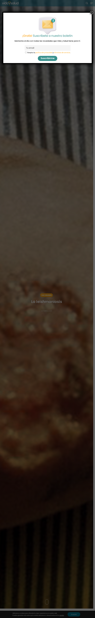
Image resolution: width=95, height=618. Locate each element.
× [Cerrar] (92, 12)
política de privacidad (43, 52)
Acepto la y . (48, 52)
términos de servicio (62, 52)
